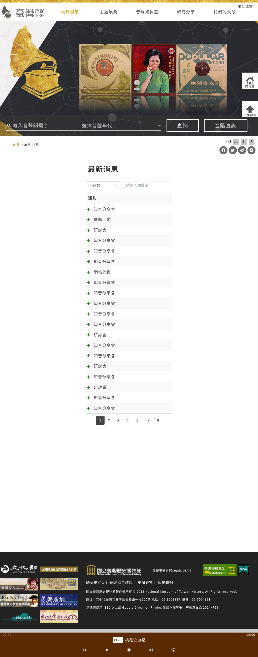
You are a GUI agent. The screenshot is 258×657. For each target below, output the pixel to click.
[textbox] (14, 185)
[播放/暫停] (107, 650)
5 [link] (137, 530)
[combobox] (20, 185)
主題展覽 (109, 12)
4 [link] (127, 530)
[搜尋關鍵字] (44, 125)
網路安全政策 (121, 582)
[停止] (129, 650)
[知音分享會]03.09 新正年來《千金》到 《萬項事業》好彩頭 (88, 276)
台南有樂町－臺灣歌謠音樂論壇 (61, 226)
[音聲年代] (128, 125)
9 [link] (158, 530)
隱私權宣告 (95, 582)
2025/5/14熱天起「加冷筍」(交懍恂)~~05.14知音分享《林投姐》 (94, 467)
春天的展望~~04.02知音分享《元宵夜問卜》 (73, 494)
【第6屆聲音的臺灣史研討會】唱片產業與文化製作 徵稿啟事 (88, 484)
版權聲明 (165, 582)
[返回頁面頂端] (250, 109)
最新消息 (70, 12)
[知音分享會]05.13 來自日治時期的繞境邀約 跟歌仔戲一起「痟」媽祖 (97, 209)
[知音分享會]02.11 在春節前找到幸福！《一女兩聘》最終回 (88, 294)
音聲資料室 (147, 12)
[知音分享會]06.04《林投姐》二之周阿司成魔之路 (79, 433)
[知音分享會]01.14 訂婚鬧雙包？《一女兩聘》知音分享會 (86, 321)
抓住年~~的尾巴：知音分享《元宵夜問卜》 (72, 511)
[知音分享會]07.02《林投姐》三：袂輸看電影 (74, 416)
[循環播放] (173, 650)
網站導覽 (245, 6)
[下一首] (151, 650)
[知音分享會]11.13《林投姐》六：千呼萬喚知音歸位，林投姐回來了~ (97, 355)
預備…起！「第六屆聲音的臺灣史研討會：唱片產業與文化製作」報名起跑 (101, 405)
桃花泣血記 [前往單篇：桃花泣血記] (135, 639)
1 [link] (100, 530)
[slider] (129, 631)
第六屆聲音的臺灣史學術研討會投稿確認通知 (74, 450)
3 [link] (118, 530)
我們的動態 (224, 12)
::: (7, 144)
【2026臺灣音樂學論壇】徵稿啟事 (64, 243)
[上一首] (84, 650)
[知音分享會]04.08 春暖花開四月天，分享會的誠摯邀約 (84, 260)
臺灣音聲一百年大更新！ (54, 310)
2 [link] (109, 530)
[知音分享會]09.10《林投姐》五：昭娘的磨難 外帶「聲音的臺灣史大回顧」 (103, 372)
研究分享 (186, 12)
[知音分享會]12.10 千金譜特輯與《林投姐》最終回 (79, 338)
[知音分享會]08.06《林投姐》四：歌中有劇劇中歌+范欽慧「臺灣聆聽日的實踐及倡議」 (114, 389)
